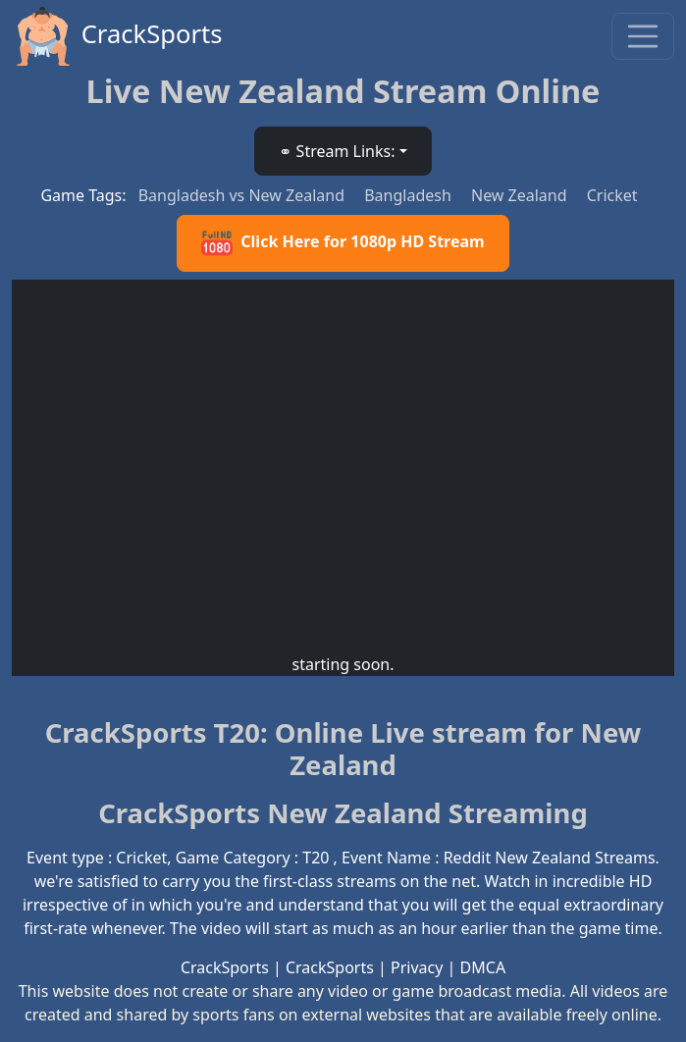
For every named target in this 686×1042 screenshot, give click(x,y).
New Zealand (521, 195)
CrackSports (117, 36)
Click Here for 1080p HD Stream (342, 243)
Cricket (612, 195)
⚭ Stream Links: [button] (337, 151)
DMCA (483, 967)
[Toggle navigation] (642, 36)
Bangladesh (409, 195)
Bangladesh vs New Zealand (243, 195)
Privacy (417, 967)
